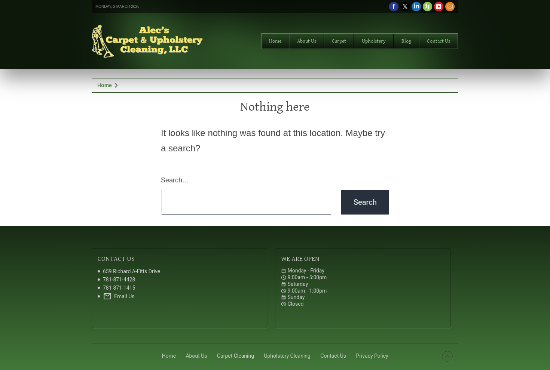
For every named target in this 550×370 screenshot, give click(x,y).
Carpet (339, 41)
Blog (406, 41)
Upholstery (374, 41)
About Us (306, 41)
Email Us (118, 296)
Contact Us (438, 41)
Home (275, 41)
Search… (175, 180)
